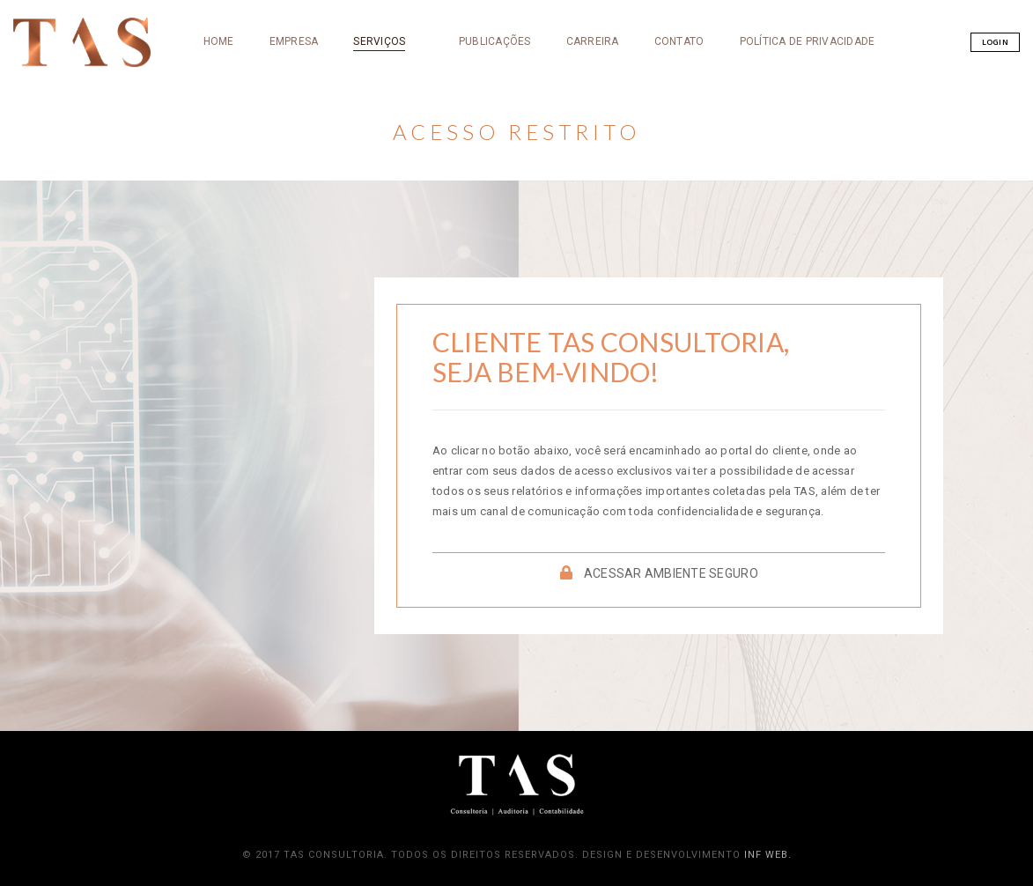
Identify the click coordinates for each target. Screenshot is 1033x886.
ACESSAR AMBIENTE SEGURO (659, 573)
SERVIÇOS (296, 126)
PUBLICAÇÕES (412, 126)
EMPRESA (211, 126)
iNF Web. (768, 854)
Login (905, 125)
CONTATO (597, 126)
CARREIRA (509, 126)
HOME (136, 126)
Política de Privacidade (725, 126)
